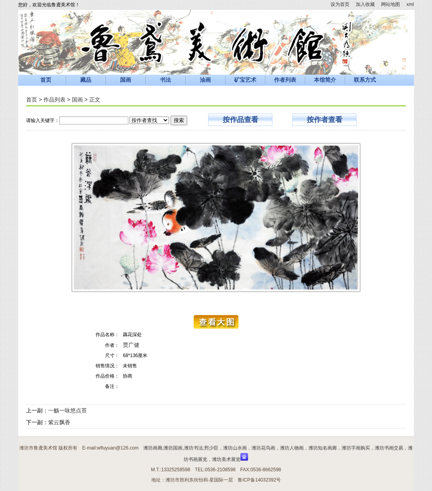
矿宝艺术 (245, 80)
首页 (45, 80)
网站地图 (390, 4)
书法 (165, 80)
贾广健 (131, 345)
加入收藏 (365, 4)
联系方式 (365, 80)
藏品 (85, 80)
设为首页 (340, 4)
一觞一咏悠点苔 (67, 410)
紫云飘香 (59, 422)
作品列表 (54, 99)
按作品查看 (240, 120)
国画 (125, 80)
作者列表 (285, 80)
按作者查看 (324, 120)
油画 (205, 80)
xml (410, 4)
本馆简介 (325, 80)
